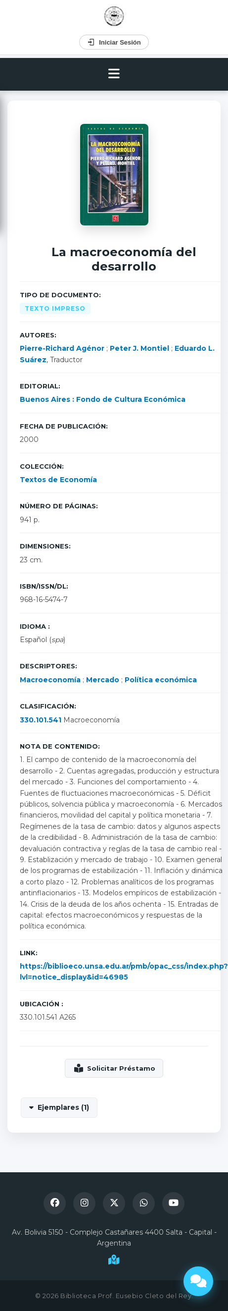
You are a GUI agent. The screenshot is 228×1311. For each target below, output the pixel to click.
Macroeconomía (50, 679)
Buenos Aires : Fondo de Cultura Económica (102, 399)
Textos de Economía (58, 479)
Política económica (161, 679)
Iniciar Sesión (114, 42)
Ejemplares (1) (63, 1107)
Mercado (102, 679)
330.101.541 (40, 719)
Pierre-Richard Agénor (62, 348)
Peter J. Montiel (139, 348)
